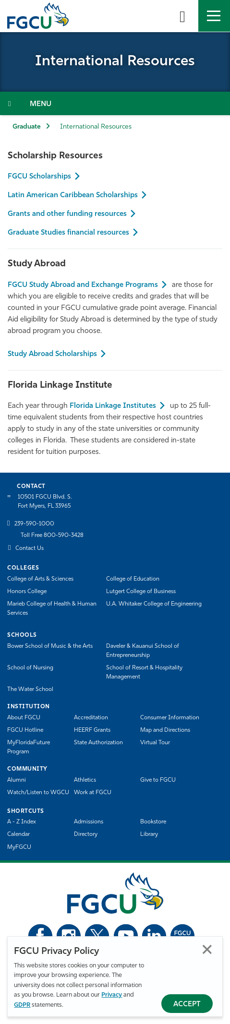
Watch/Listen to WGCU (38, 793)
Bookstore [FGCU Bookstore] (153, 822)
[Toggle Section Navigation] (115, 103)
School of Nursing (30, 668)
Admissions (88, 822)
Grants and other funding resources (67, 214)
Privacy (111, 995)
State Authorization (98, 743)
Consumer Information (169, 718)
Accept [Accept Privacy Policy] (187, 1004)
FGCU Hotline (25, 730)
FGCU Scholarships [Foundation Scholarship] (39, 176)
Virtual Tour (155, 743)
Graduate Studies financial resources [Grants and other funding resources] (68, 233)
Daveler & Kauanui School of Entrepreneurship (142, 650)
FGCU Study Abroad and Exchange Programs (83, 285)
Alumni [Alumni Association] (16, 780)
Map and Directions (165, 730)
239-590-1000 (34, 524)
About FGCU (23, 718)
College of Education (132, 579)
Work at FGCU (92, 793)
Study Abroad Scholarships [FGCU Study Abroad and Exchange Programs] (52, 354)
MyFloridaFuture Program (28, 747)
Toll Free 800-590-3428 (52, 535)
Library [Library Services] (149, 834)
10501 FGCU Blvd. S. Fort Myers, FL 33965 (45, 501)
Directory (85, 834)
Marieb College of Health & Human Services (52, 608)
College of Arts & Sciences (40, 579)
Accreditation (91, 718)
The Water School (30, 689)
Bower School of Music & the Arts (50, 646)
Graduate (26, 127)
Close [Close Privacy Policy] (207, 949)
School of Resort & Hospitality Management (144, 672)
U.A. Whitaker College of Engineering (154, 604)
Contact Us (29, 548)
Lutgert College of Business (141, 592)
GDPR (22, 1005)
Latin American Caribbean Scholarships (73, 195)
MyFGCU (19, 847)
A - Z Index (21, 822)
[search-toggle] (182, 16)
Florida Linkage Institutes (113, 406)
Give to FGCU (158, 780)
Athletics (85, 780)
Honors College (27, 592)
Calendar (18, 834)
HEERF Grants (92, 730)
